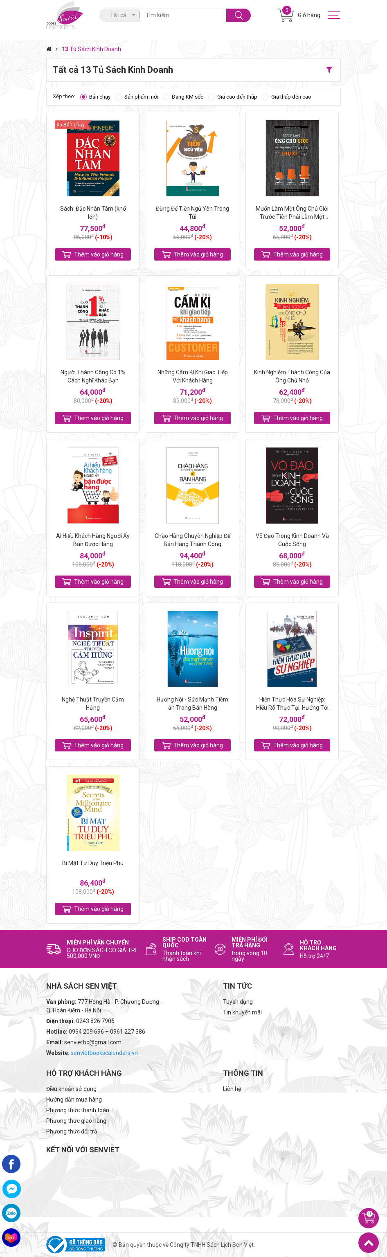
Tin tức (237, 986)
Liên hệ (232, 1089)
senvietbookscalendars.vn (104, 1053)
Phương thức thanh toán (77, 1110)
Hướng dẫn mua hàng (74, 1099)
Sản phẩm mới (141, 97)
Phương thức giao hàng (76, 1121)
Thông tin (243, 1073)
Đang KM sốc (187, 97)
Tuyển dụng (238, 1001)
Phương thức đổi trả (71, 1131)
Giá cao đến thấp (237, 97)
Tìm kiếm (239, 15)
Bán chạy (99, 97)
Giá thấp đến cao (291, 97)
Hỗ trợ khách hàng (84, 1073)
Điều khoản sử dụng (71, 1089)
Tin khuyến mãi (242, 1012)
